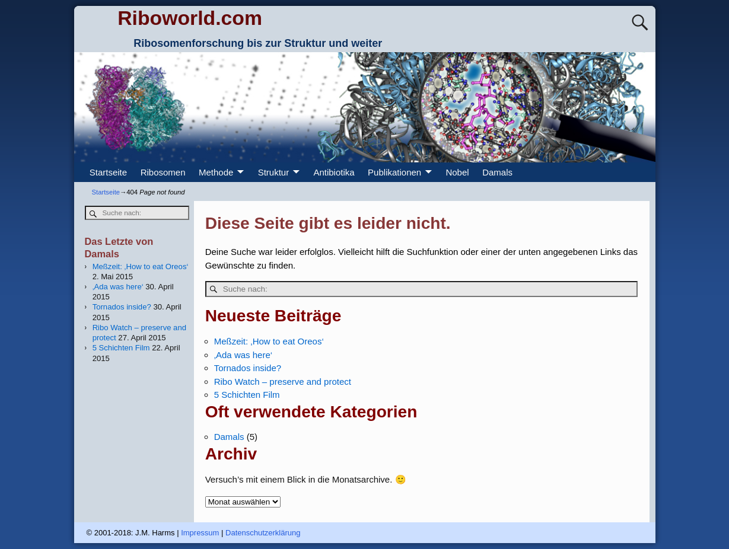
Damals (497, 172)
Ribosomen (163, 172)
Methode (216, 172)
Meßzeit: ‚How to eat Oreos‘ (269, 341)
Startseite (108, 172)
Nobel (457, 172)
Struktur (273, 172)
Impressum (200, 532)
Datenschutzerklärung (262, 532)
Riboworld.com (189, 18)
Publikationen (394, 172)
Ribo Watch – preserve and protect (282, 381)
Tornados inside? (247, 368)
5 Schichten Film (247, 395)
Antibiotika (333, 172)
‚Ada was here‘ (243, 355)
